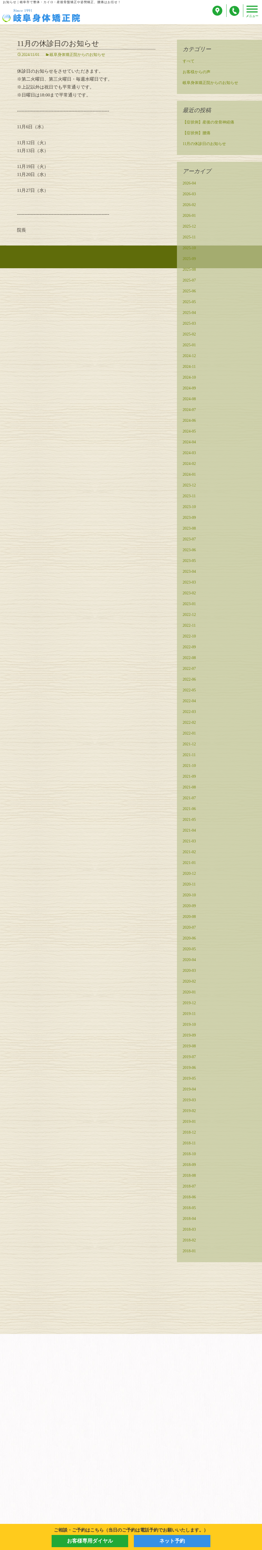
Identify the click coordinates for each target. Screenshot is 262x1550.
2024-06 (189, 421)
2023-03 (189, 583)
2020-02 (189, 982)
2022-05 (189, 691)
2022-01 (189, 734)
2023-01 (189, 604)
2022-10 (189, 637)
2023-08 (189, 529)
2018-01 (189, 1251)
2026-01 (189, 216)
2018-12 (189, 1133)
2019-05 (189, 1079)
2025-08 (189, 270)
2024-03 (189, 453)
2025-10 (189, 248)
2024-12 (189, 356)
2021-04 (189, 831)
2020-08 (189, 917)
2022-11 (189, 626)
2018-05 (189, 1208)
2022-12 (189, 615)
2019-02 (189, 1111)
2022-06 (189, 680)
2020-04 (189, 960)
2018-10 (189, 1154)
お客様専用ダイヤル (90, 1541)
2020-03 (189, 971)
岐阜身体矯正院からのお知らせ (77, 55)
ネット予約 (172, 1541)
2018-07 (189, 1187)
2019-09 (189, 1036)
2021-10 (189, 766)
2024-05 (189, 432)
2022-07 (189, 669)
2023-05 (189, 561)
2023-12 (189, 486)
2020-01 (189, 993)
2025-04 (189, 313)
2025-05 (189, 302)
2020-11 (189, 885)
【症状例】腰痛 (196, 133)
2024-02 (189, 464)
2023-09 (189, 518)
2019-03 (189, 1100)
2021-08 (189, 788)
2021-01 (189, 863)
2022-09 (189, 647)
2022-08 (189, 658)
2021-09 (189, 777)
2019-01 (189, 1122)
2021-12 (189, 745)
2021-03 (189, 842)
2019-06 (189, 1068)
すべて (189, 62)
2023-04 (189, 572)
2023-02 (189, 594)
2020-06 (189, 939)
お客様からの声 (196, 72)
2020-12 (189, 874)
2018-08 (189, 1176)
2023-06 (189, 550)
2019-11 (189, 1014)
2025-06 (189, 292)
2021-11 (189, 755)
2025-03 (189, 324)
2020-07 (189, 928)
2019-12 (189, 1003)
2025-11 (189, 238)
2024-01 (189, 475)
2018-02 (189, 1241)
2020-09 (189, 906)
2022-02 (189, 723)
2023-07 (189, 540)
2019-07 (189, 1057)
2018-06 (189, 1197)
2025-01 (189, 345)
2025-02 (189, 335)
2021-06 (189, 809)
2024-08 (189, 399)
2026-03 (189, 194)
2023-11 (189, 496)
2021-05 (189, 820)
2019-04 (189, 1090)
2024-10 (189, 378)
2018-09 (189, 1165)
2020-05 (189, 949)
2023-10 (189, 507)
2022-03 (189, 712)
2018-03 (189, 1230)
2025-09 (189, 259)
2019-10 (189, 1025)
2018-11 (189, 1144)
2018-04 (189, 1219)
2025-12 (189, 227)
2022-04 (189, 701)
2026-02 (189, 205)
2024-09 (189, 389)
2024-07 (189, 410)
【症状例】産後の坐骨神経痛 (208, 123)
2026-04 (189, 184)
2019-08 (189, 1046)
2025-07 (189, 281)
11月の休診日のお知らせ (58, 44)
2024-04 (189, 443)
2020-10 (189, 895)
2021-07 (189, 798)
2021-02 (189, 852)
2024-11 (189, 367)
